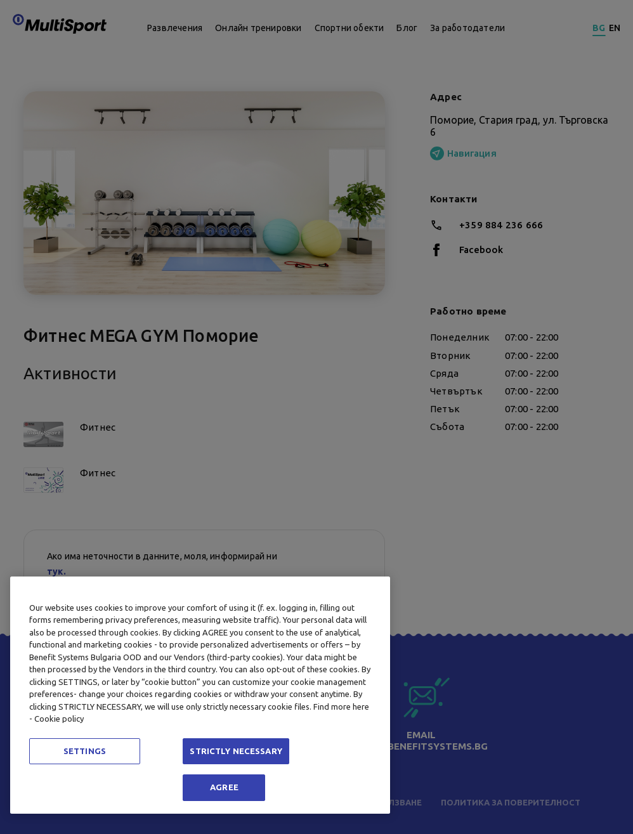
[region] (200, 695)
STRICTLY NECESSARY (236, 750)
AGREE (224, 787)
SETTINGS (84, 750)
